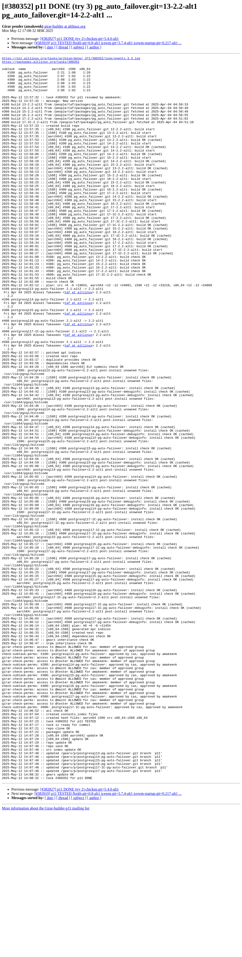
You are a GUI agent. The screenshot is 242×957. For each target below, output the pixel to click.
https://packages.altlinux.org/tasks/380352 (40, 63)
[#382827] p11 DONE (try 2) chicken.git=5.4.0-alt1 (79, 39)
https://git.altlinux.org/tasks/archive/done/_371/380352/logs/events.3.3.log (71, 59)
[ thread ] (63, 47)
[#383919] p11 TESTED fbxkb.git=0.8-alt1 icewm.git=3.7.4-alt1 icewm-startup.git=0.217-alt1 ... (108, 43)
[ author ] (94, 47)
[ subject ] (78, 47)
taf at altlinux (78, 340)
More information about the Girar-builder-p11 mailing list (45, 953)
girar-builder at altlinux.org (64, 26)
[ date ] (50, 47)
